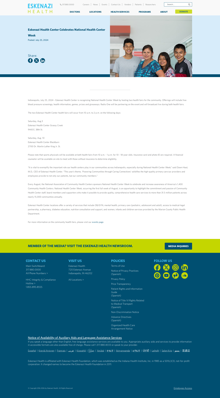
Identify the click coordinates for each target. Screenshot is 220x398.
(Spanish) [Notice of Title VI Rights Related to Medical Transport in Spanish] (116, 307)
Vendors (127, 4)
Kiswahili (81, 350)
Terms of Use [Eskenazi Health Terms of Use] (118, 265)
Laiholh (155, 350)
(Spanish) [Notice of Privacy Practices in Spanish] (116, 274)
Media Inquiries (178, 246)
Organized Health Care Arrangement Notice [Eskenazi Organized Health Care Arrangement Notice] (123, 327)
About (163, 11)
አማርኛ (136, 350)
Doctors (74, 11)
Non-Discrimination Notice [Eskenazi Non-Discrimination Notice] (125, 312)
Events (104, 4)
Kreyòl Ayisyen (46, 350)
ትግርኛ (110, 350)
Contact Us (115, 4)
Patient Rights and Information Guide (126, 290)
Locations (95, 11)
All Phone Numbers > (37, 273)
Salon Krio (167, 350)
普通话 (186, 350)
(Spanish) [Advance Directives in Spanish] (116, 320)
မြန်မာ (91, 350)
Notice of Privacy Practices (124, 270)
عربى (71, 350)
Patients (138, 4)
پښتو (177, 350)
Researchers (150, 4)
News (95, 4)
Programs (144, 11)
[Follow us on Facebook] (157, 267)
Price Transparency (121, 283)
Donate (183, 11)
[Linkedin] (42, 60)
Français (61, 350)
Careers (86, 4)
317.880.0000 (66, 4)
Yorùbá (100, 350)
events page (97, 222)
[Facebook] (30, 60)
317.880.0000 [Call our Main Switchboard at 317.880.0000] (33, 269)
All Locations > (76, 279)
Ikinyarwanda (123, 350)
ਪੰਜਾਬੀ (146, 350)
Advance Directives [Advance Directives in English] (121, 317)
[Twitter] (36, 60)
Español (32, 350)
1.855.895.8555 (34, 287)
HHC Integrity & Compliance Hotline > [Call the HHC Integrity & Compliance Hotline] (41, 281)
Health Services (119, 11)
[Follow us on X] (166, 267)
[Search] (178, 4)
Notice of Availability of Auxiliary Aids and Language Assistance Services (75, 338)
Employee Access (183, 388)
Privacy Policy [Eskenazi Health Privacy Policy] (118, 279)
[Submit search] (189, 4)
